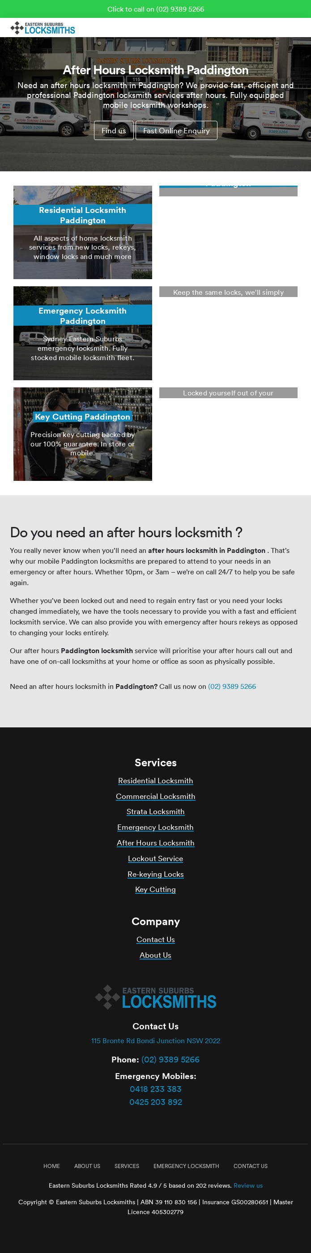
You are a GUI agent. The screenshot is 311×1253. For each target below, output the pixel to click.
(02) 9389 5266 (232, 686)
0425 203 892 (155, 1101)
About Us (155, 955)
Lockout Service (155, 858)
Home (51, 1166)
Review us (248, 1185)
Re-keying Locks (156, 874)
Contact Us (155, 939)
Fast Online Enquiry (176, 130)
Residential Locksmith (155, 780)
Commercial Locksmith (156, 796)
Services (127, 1166)
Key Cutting (155, 889)
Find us (114, 130)
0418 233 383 (156, 1088)
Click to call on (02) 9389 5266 (155, 8)
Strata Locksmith (156, 811)
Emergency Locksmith (155, 827)
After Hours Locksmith (156, 842)
